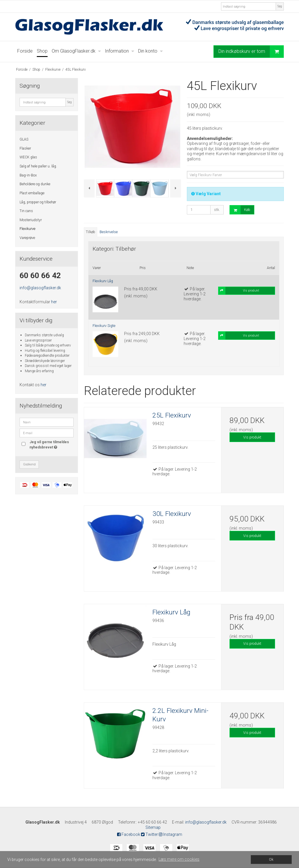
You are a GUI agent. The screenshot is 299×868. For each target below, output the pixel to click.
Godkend (29, 464)
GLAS (24, 139)
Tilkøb (90, 232)
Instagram (170, 834)
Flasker (25, 148)
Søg (279, 6)
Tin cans (26, 211)
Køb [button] (240, 209)
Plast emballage (32, 193)
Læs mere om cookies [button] (179, 859)
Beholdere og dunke (35, 184)
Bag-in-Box (28, 175)
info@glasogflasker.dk (40, 287)
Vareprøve (27, 238)
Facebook (128, 834)
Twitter (149, 834)
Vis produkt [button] (238, 290)
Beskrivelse (109, 232)
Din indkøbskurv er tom (251, 52)
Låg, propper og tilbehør (38, 202)
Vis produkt (252, 437)
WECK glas (28, 157)
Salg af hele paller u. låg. (38, 166)
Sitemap (153, 827)
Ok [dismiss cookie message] (271, 859)
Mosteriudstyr (31, 220)
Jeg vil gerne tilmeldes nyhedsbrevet (51, 444)
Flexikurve (27, 229)
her (54, 301)
